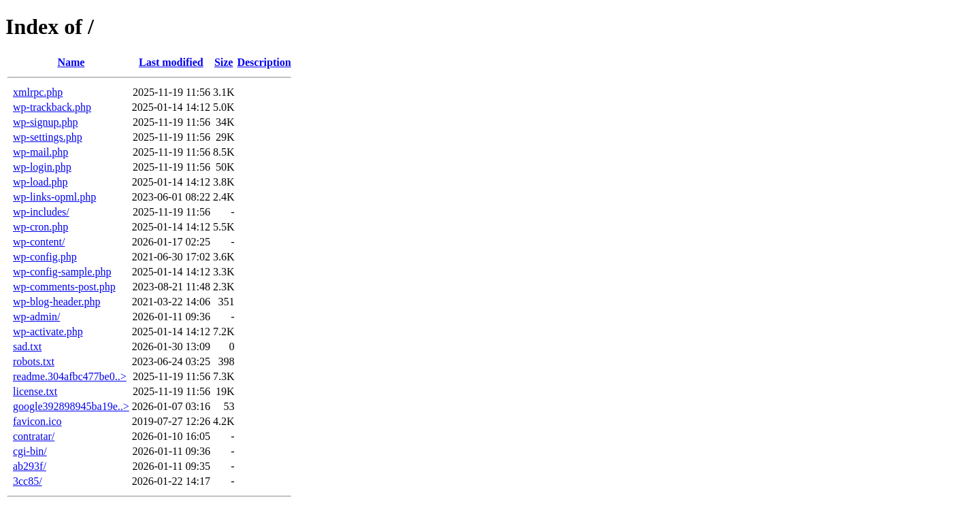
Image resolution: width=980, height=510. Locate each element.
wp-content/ (39, 242)
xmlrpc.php (38, 92)
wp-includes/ (41, 212)
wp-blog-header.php (56, 301)
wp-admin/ (36, 316)
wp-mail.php (40, 152)
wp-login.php (42, 167)
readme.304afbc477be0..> (70, 376)
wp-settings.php (47, 137)
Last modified (171, 62)
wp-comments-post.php (64, 286)
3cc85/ (27, 481)
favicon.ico (37, 421)
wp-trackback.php (52, 107)
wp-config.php (45, 256)
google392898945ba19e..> (71, 406)
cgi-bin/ (30, 451)
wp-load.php (40, 182)
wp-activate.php (48, 331)
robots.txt (33, 361)
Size (223, 62)
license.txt (35, 391)
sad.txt (27, 346)
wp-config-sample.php (62, 271)
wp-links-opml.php (54, 197)
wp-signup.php (45, 122)
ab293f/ (29, 466)
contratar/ (33, 436)
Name (70, 62)
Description (264, 62)
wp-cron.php (40, 227)
